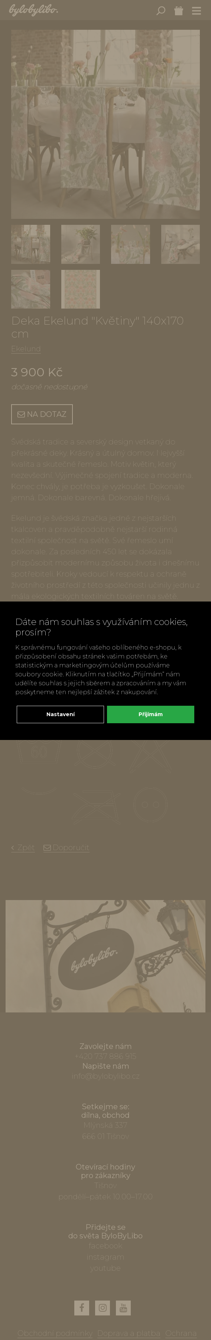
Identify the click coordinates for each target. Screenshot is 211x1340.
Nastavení (60, 714)
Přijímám (151, 714)
